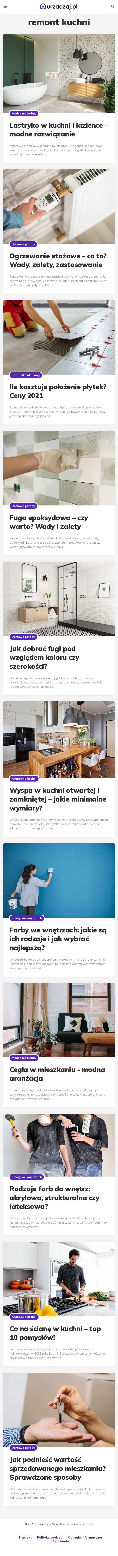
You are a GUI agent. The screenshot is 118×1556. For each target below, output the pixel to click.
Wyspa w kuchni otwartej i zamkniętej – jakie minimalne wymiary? (58, 799)
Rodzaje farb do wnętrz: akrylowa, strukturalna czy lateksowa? (54, 1197)
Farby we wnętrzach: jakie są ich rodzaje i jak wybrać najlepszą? (58, 939)
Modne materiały (24, 113)
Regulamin (60, 1541)
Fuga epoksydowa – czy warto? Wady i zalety (49, 522)
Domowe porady (23, 244)
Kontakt (25, 1537)
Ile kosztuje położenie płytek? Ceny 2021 (58, 391)
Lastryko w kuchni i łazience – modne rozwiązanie (59, 129)
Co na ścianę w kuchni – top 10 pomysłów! (55, 1333)
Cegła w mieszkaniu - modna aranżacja (57, 1074)
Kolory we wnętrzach (27, 918)
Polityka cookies (49, 1537)
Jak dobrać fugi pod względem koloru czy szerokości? (44, 657)
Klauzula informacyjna (85, 1537)
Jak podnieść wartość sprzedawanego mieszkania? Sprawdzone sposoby (58, 1468)
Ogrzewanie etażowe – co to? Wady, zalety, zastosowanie (58, 260)
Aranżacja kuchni (24, 778)
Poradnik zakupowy (26, 375)
